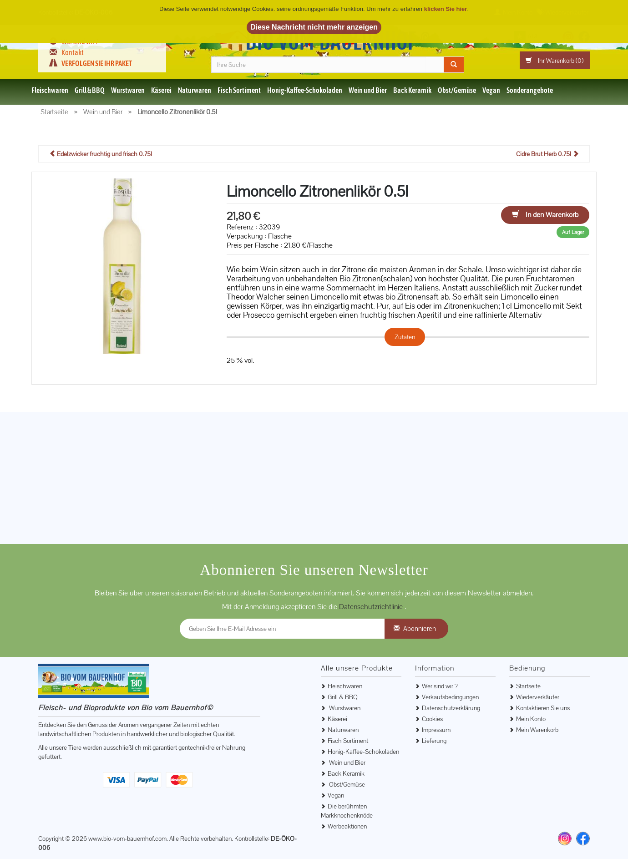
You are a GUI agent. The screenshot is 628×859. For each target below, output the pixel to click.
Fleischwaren (49, 90)
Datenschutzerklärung (451, 708)
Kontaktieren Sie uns (543, 708)
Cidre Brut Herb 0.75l (547, 154)
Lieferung (434, 741)
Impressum (436, 730)
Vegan (491, 90)
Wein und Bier (368, 90)
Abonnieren (419, 628)
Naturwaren (194, 90)
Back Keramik (412, 90)
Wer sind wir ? (440, 686)
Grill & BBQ (90, 90)
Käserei (161, 90)
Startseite (528, 686)
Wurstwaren (128, 90)
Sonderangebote (529, 90)
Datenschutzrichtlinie (372, 606)
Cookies (432, 719)
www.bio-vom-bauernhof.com (127, 838)
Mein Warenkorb (537, 730)
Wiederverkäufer (537, 697)
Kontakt (72, 52)
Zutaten (405, 337)
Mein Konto (531, 719)
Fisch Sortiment (239, 90)
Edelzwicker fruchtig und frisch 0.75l (100, 154)
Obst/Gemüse (457, 90)
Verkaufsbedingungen (450, 697)
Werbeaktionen (347, 826)
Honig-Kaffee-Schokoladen (304, 90)
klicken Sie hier (445, 8)
